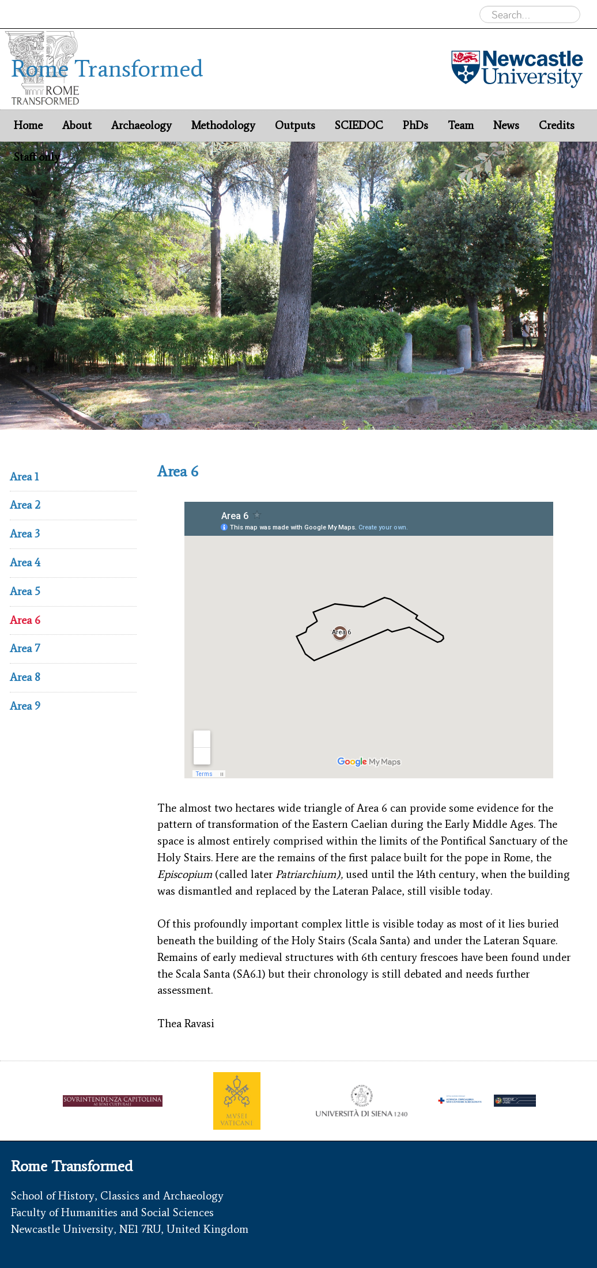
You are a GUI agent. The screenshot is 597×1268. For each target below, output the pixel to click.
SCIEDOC (359, 125)
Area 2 (25, 505)
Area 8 (25, 677)
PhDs (415, 125)
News (506, 125)
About (77, 125)
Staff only (37, 157)
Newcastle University (60, 14)
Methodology (223, 125)
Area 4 (25, 562)
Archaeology (230, 14)
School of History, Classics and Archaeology (117, 1195)
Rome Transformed (155, 14)
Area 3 (25, 533)
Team (461, 125)
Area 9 (25, 706)
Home (28, 125)
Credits (557, 125)
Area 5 (25, 591)
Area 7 (25, 648)
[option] (298, 286)
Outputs (295, 125)
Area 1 (24, 476)
